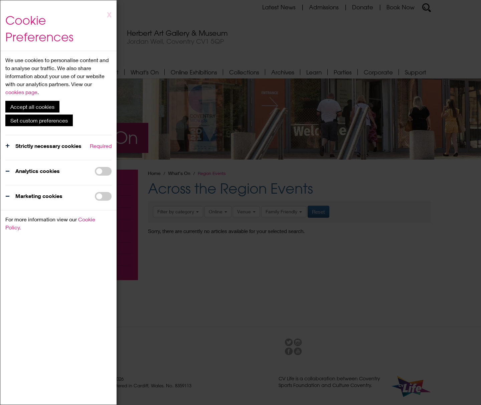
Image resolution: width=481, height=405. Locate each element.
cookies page (21, 92)
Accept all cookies (32, 107)
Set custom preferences (39, 120)
